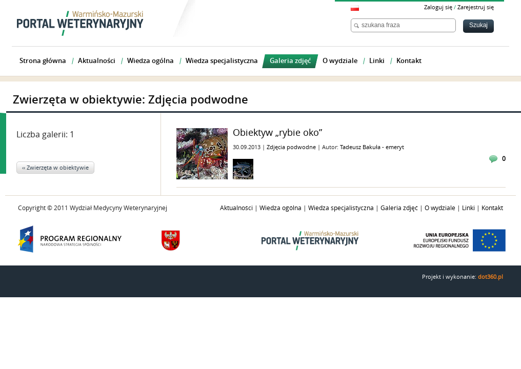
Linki (468, 208)
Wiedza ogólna (280, 208)
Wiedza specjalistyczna (341, 208)
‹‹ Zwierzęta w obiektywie (55, 168)
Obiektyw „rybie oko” (277, 132)
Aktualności (236, 208)
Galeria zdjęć (399, 208)
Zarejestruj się (475, 7)
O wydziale (440, 208)
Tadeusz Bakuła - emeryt (372, 147)
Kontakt (492, 208)
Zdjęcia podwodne (292, 147)
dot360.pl (490, 277)
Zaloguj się (438, 7)
